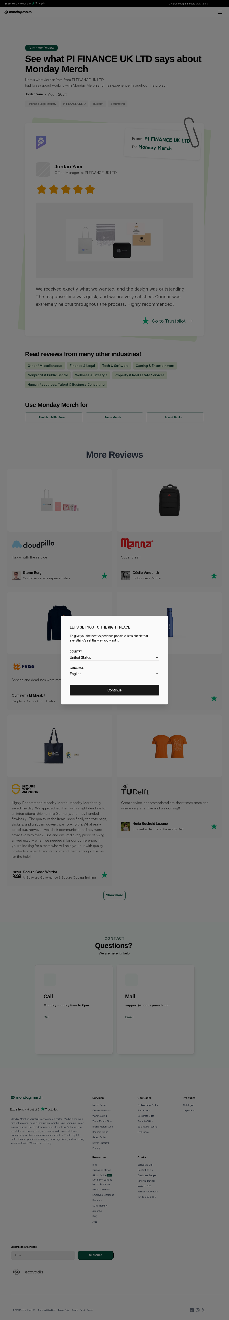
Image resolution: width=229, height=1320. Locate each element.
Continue (114, 690)
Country (76, 651)
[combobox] (114, 657)
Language (77, 668)
